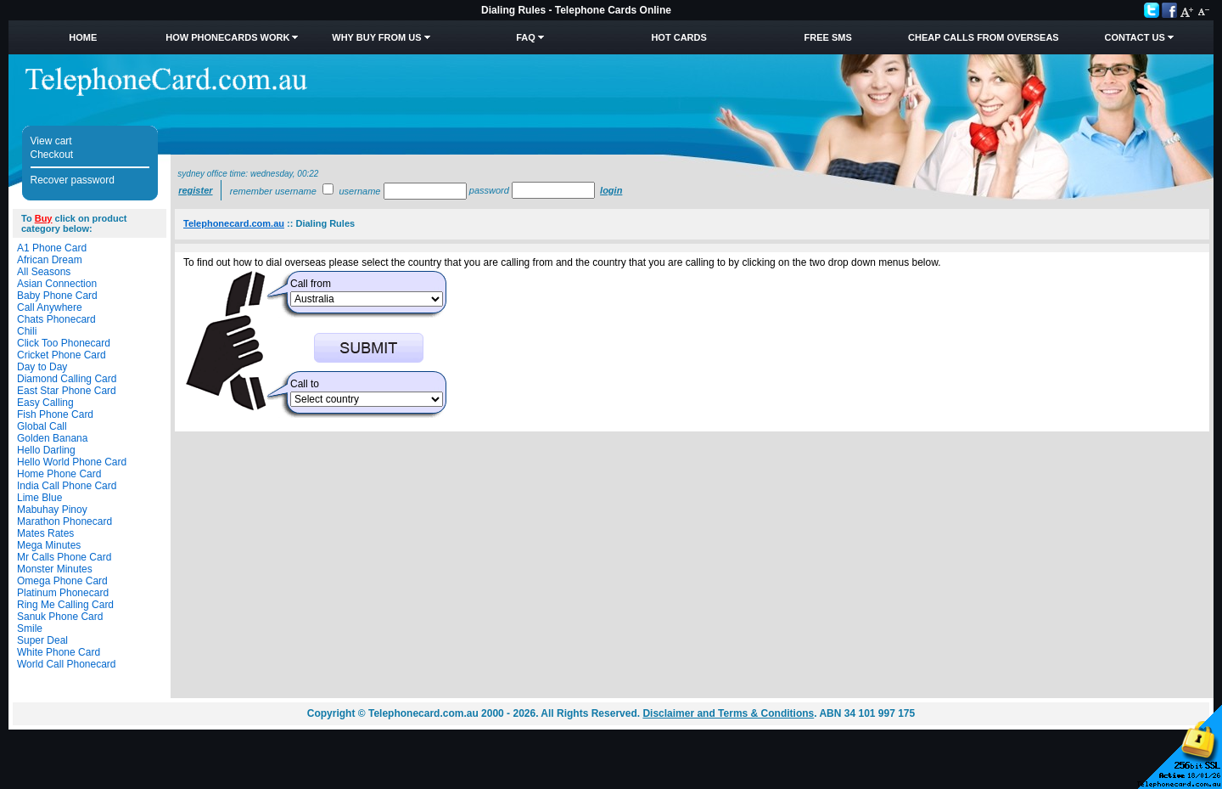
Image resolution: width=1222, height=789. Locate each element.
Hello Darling (46, 450)
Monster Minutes (54, 569)
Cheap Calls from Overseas (983, 37)
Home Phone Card (59, 474)
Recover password (73, 180)
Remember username (273, 191)
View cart (51, 141)
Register (195, 190)
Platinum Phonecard (63, 593)
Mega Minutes (49, 545)
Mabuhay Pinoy (52, 510)
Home (83, 37)
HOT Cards (678, 37)
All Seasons (43, 272)
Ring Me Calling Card (65, 605)
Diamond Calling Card (66, 379)
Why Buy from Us (376, 37)
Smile (29, 628)
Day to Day (42, 367)
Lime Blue (39, 498)
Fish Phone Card (55, 414)
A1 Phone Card (52, 248)
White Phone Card (58, 652)
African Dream (49, 260)
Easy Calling (45, 403)
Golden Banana (52, 438)
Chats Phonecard (56, 319)
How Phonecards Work (227, 37)
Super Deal (42, 640)
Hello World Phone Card (71, 462)
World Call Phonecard (66, 664)
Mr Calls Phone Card (64, 557)
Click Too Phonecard (63, 343)
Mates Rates (45, 533)
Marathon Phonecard (64, 521)
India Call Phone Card (66, 486)
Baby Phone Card (57, 296)
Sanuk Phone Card (60, 617)
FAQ (525, 37)
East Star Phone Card (66, 391)
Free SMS (828, 37)
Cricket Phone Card (61, 355)
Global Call (42, 426)
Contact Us (1134, 37)
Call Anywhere (49, 307)
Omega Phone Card (62, 581)
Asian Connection (57, 284)
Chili (26, 331)
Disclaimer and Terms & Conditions (728, 713)
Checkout (52, 155)
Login (611, 190)
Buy (44, 218)
